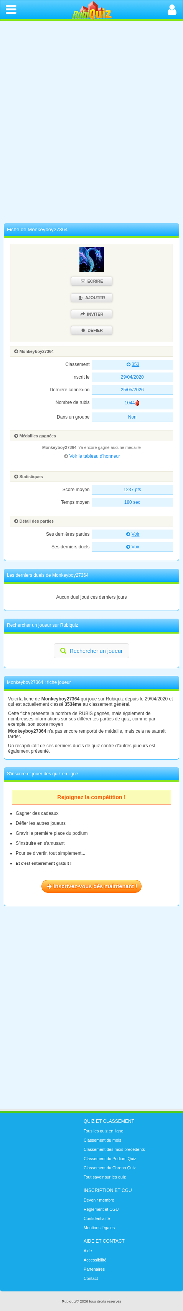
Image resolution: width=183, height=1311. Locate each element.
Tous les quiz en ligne (103, 1131)
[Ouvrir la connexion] (172, 10)
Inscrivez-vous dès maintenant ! (91, 886)
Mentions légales (99, 1227)
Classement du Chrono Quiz (110, 1167)
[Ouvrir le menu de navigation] (11, 10)
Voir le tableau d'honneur (91, 456)
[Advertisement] (91, 123)
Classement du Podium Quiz (110, 1158)
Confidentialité (97, 1218)
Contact (91, 1278)
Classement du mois (102, 1140)
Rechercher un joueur (91, 650)
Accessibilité (95, 1260)
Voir (132, 534)
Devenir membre (99, 1200)
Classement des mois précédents (114, 1149)
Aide (88, 1250)
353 (132, 364)
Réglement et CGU (101, 1209)
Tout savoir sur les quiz (105, 1177)
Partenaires (94, 1269)
